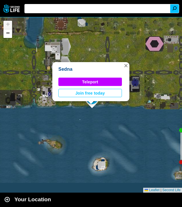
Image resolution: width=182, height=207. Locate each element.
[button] (125, 65)
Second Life (12, 8)
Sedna (65, 69)
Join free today (90, 93)
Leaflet (152, 190)
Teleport (90, 82)
